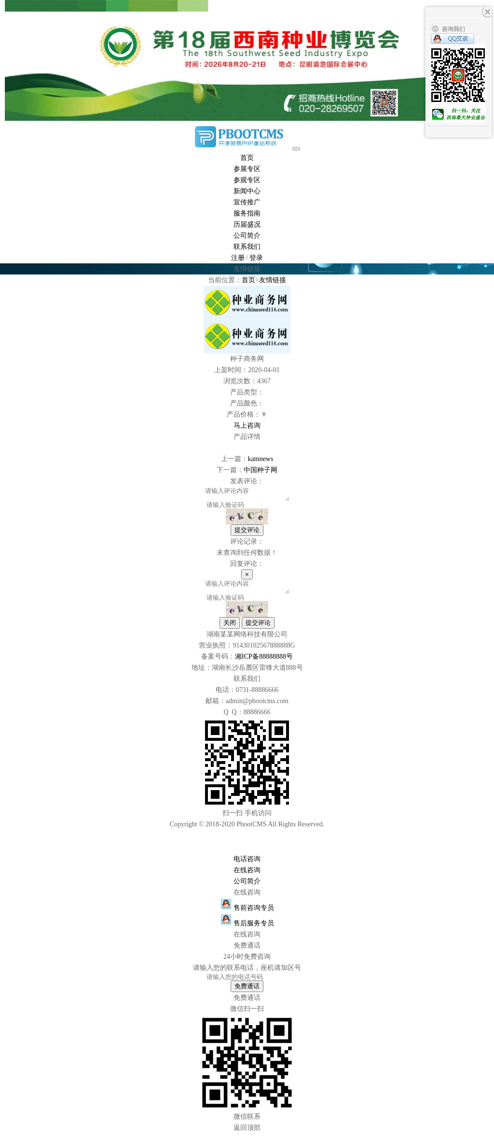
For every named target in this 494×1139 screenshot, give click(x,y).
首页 (247, 157)
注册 (238, 257)
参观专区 (247, 180)
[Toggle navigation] (296, 148)
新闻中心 (247, 191)
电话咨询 (247, 864)
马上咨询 (247, 425)
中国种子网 (260, 470)
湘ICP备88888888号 (264, 662)
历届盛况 (247, 224)
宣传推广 (247, 202)
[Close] (247, 577)
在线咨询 (247, 875)
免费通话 (247, 991)
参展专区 (247, 169)
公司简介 (247, 235)
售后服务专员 (247, 929)
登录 (256, 257)
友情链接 (272, 280)
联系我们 (247, 246)
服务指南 (247, 213)
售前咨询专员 (247, 913)
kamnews (261, 458)
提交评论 (247, 532)
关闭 (229, 628)
